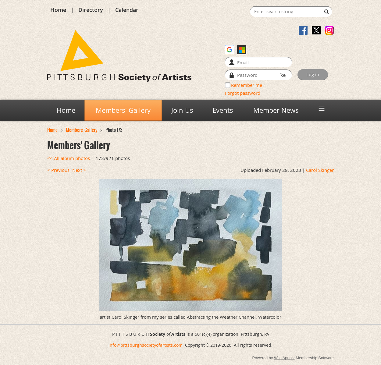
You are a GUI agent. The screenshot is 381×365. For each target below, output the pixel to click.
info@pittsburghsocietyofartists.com (146, 345)
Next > (79, 170)
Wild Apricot (284, 358)
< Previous (58, 170)
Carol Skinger (320, 170)
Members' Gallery (81, 130)
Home (58, 9)
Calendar (126, 9)
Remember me (246, 85)
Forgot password (242, 93)
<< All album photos (68, 158)
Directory (90, 9)
